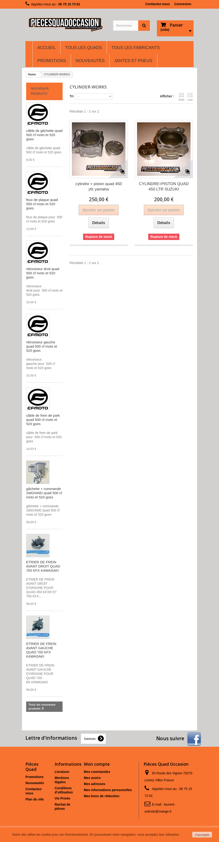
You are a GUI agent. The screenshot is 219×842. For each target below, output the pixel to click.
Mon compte (97, 764)
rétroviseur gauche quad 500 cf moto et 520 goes (41, 346)
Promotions (34, 777)
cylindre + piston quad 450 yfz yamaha (98, 186)
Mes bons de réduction (101, 796)
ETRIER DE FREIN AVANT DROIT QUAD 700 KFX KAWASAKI (43, 566)
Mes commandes (97, 772)
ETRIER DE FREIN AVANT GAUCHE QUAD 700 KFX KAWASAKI (41, 650)
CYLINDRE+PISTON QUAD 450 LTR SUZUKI (164, 186)
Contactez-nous (157, 4)
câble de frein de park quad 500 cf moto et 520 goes (43, 419)
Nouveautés (34, 783)
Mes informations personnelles (108, 790)
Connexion (182, 4)
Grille (181, 96)
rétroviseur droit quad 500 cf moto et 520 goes (42, 273)
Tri (72, 96)
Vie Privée (62, 798)
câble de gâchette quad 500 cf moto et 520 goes (44, 135)
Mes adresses (94, 784)
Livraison (62, 772)
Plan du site (34, 799)
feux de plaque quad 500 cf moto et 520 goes (42, 204)
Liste (190, 96)
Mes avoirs (92, 778)
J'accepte (202, 835)
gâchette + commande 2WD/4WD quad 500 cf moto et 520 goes (44, 493)
